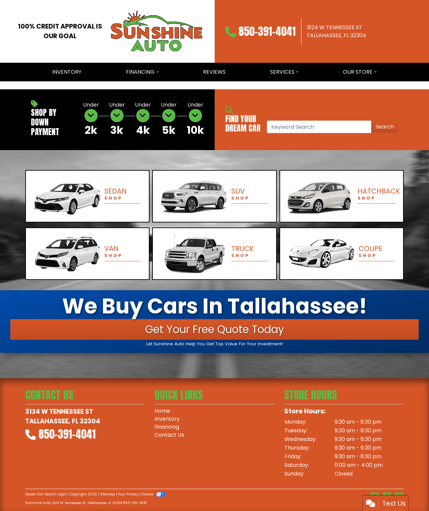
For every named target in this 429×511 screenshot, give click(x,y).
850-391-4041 (267, 31)
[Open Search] (319, 127)
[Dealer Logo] (156, 31)
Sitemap (107, 494)
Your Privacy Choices (141, 494)
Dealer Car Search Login (46, 494)
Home (162, 411)
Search (384, 126)
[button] (6, 85)
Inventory (167, 419)
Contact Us (169, 435)
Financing (167, 427)
